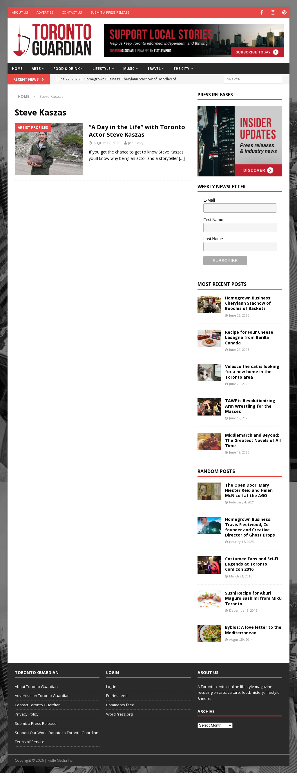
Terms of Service (29, 741)
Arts (36, 68)
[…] (182, 158)
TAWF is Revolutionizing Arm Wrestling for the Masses (250, 405)
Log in (111, 686)
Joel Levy (136, 142)
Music (129, 68)
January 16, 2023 (241, 541)
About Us (20, 12)
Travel (154, 68)
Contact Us (72, 12)
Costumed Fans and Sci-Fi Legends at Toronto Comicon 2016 (251, 564)
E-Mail (209, 199)
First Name (213, 219)
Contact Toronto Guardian (38, 704)
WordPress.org (119, 713)
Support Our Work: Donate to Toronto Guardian (56, 732)
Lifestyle (102, 68)
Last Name (213, 238)
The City (181, 68)
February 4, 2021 (242, 502)
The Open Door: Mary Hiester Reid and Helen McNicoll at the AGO (249, 490)
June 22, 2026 (239, 315)
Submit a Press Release (109, 12)
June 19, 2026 (239, 417)
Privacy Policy (27, 713)
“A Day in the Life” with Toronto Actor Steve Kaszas (137, 130)
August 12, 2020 (106, 142)
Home (17, 68)
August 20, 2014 (241, 639)
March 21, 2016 (240, 575)
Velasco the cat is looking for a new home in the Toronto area (252, 371)
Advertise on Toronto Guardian (42, 695)
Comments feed (120, 704)
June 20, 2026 (239, 383)
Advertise (45, 12)
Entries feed (117, 695)
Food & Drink (66, 68)
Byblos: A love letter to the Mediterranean (253, 629)
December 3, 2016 (243, 610)
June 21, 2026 (239, 349)
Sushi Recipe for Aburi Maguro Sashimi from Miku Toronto (253, 598)
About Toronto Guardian (36, 686)
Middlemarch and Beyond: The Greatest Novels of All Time (253, 440)
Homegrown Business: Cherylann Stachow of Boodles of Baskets (248, 302)
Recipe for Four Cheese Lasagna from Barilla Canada (249, 337)
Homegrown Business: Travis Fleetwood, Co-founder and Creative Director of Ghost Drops (250, 526)
